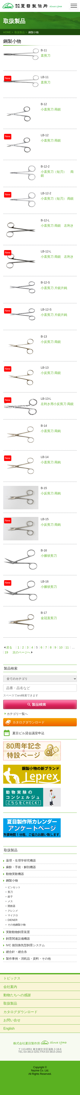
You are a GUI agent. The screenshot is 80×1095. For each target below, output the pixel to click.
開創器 (11, 906)
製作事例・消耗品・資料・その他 (28, 958)
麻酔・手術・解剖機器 (21, 867)
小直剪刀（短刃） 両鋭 (57, 198)
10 (61, 647)
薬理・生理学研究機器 (21, 860)
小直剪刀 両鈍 (51, 431)
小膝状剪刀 (49, 555)
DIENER (12, 920)
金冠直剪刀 (49, 618)
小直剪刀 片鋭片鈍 (54, 288)
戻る (9, 647)
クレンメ (13, 910)
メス (10, 901)
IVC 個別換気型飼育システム (25, 945)
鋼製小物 (12, 880)
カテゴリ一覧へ (17, 714)
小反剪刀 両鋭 (51, 342)
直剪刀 (45, 55)
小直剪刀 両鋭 (51, 109)
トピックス (11, 978)
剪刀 (10, 891)
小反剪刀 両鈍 (51, 493)
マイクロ (13, 915)
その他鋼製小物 (17, 924)
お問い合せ (11, 1020)
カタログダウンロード (29, 722)
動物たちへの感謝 (17, 995)
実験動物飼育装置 (18, 932)
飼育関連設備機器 (18, 938)
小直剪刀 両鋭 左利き (57, 225)
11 (67, 647)
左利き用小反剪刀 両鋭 (57, 404)
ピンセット (14, 887)
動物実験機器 (15, 874)
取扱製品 (20, 32)
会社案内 (10, 987)
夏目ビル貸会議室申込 (28, 733)
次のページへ (22, 652)
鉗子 (10, 896)
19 (6, 652)
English (9, 1028)
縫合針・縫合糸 (16, 951)
